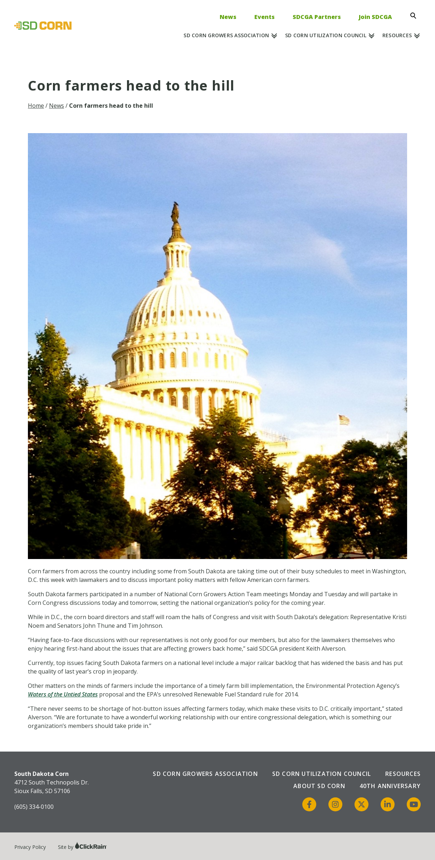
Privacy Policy (30, 847)
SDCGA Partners (317, 17)
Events (264, 17)
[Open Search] (415, 15)
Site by (82, 847)
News (228, 17)
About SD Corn (319, 786)
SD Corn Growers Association (226, 35)
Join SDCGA (375, 17)
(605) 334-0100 (34, 807)
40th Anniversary (390, 786)
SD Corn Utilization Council (325, 35)
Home (36, 106)
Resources (397, 35)
